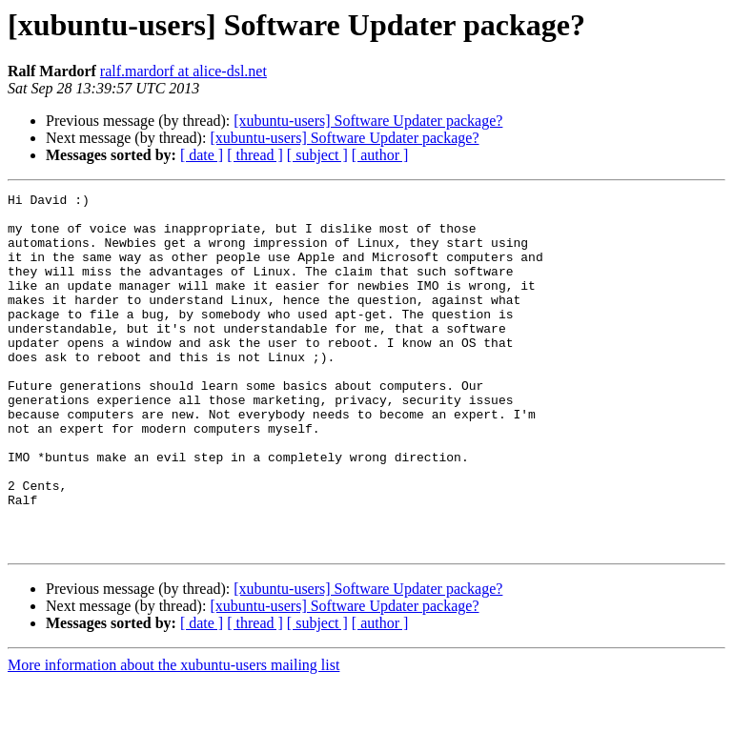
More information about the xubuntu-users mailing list (173, 736)
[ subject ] (317, 155)
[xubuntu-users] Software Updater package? (368, 120)
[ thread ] (255, 155)
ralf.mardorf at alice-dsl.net (183, 71)
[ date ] (201, 155)
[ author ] (380, 155)
